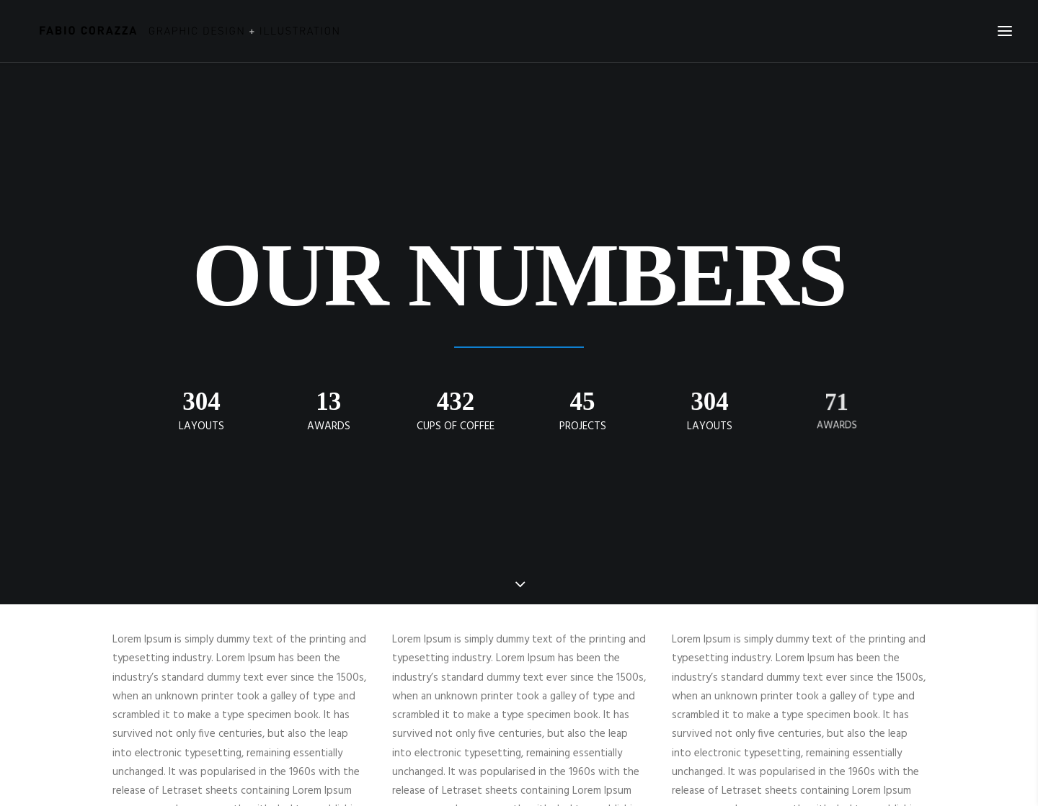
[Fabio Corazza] (184, 30)
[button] (1005, 31)
